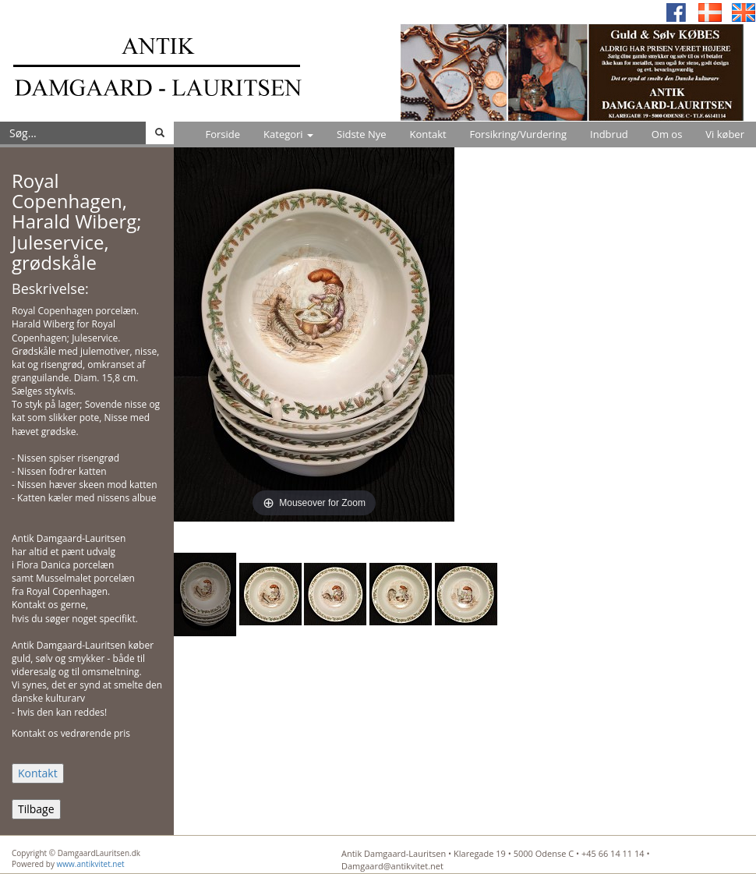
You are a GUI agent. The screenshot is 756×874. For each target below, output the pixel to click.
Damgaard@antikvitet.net (392, 866)
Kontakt (428, 134)
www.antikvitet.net (91, 863)
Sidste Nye (361, 134)
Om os (667, 134)
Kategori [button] (288, 134)
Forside (222, 134)
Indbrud (609, 134)
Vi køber (724, 134)
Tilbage (36, 808)
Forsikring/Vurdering (518, 134)
